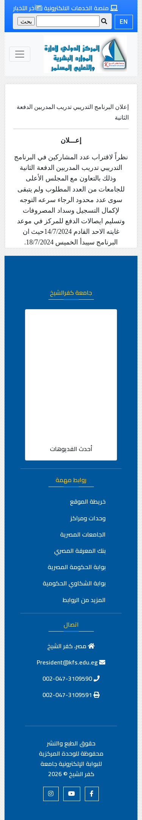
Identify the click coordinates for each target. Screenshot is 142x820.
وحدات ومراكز (88, 518)
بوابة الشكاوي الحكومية (74, 583)
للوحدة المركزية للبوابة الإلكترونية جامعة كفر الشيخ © (70, 764)
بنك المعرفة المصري (80, 550)
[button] (92, 794)
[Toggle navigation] (19, 54)
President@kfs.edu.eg (71, 662)
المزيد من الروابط (84, 599)
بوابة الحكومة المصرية (77, 567)
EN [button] (124, 21)
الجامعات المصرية (83, 534)
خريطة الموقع (88, 501)
